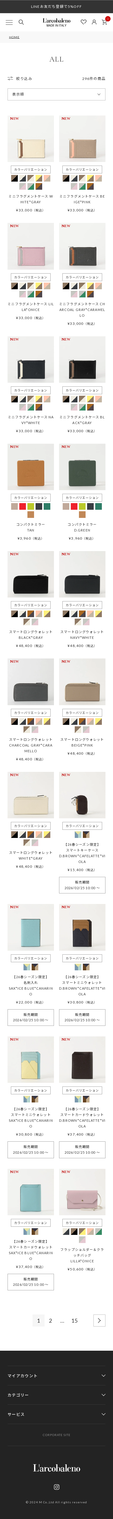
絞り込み (24, 78)
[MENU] (9, 22)
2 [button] (50, 1320)
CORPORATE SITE (57, 1435)
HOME (14, 37)
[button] (99, 1320)
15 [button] (74, 1320)
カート (106, 20)
